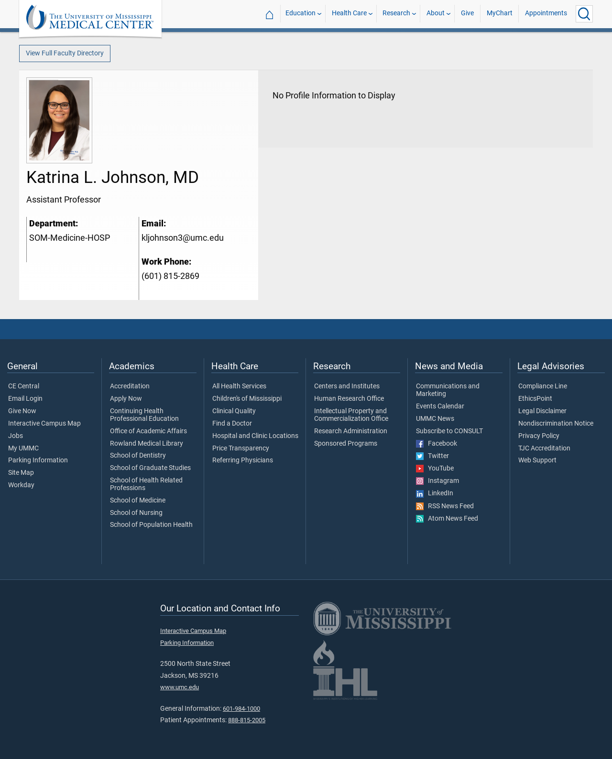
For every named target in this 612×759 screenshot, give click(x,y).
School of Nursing (136, 513)
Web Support (537, 460)
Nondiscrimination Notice (555, 424)
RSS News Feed (445, 506)
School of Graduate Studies (150, 468)
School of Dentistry (138, 456)
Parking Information (38, 460)
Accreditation (130, 386)
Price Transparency (240, 448)
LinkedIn (434, 493)
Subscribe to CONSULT (449, 431)
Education (300, 14)
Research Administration (350, 431)
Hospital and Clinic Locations (255, 436)
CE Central (23, 386)
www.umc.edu (179, 687)
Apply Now (126, 399)
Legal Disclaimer (542, 411)
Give (467, 14)
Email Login (25, 399)
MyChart (500, 14)
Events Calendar (440, 406)
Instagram (437, 481)
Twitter (432, 456)
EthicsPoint (535, 399)
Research (396, 14)
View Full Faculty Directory (65, 53)
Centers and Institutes (347, 386)
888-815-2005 (246, 720)
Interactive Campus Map (44, 424)
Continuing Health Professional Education (144, 415)
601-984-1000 (241, 708)
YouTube (435, 468)
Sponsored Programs (345, 444)
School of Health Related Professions (146, 484)
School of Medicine (137, 500)
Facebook (436, 444)
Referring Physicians (242, 460)
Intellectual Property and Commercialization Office (351, 415)
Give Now (22, 411)
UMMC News (435, 419)
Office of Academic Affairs (148, 431)
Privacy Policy (538, 436)
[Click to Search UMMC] (584, 13)
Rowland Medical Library (146, 444)
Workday (21, 485)
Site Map (21, 473)
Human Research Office (349, 399)
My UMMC (23, 448)
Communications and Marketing (448, 390)
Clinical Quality (234, 411)
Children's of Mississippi (247, 399)
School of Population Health (151, 525)
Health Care (349, 14)
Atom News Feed (447, 519)
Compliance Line (542, 386)
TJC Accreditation (544, 448)
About (435, 14)
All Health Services (239, 386)
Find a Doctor (232, 424)
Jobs (15, 436)
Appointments (546, 14)
